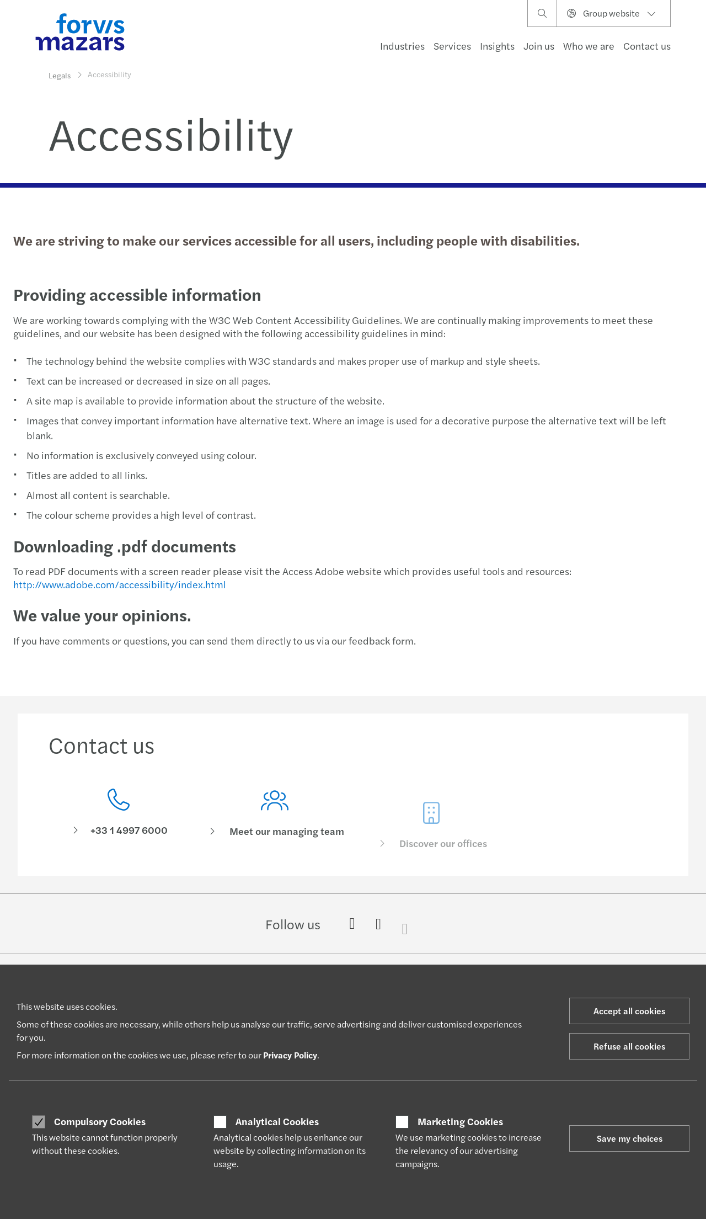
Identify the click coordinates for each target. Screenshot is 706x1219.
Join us (538, 45)
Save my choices (629, 1138)
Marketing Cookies (460, 1121)
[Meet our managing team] (275, 831)
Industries (402, 45)
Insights (497, 45)
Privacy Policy (290, 1054)
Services (452, 45)
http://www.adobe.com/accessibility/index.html (118, 584)
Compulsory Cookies (100, 1121)
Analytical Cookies (277, 1121)
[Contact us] (118, 815)
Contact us (647, 45)
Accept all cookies (629, 1010)
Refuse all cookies (629, 1046)
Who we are (588, 45)
